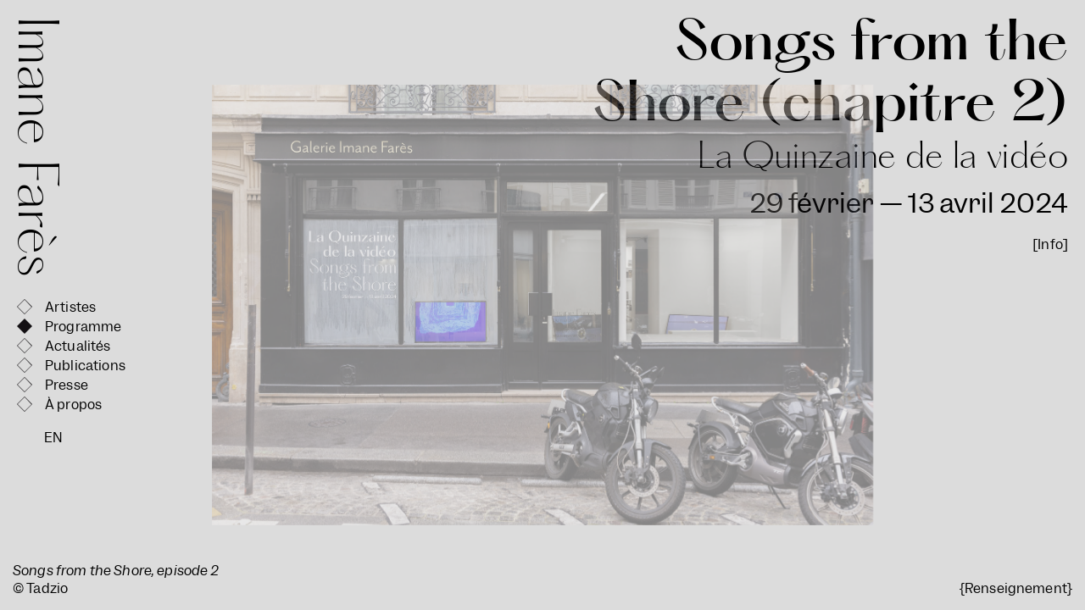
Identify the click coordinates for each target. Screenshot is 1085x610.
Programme (83, 327)
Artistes (70, 307)
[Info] (1050, 244)
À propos (73, 404)
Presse (66, 385)
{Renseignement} (1016, 588)
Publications (85, 366)
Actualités (78, 346)
